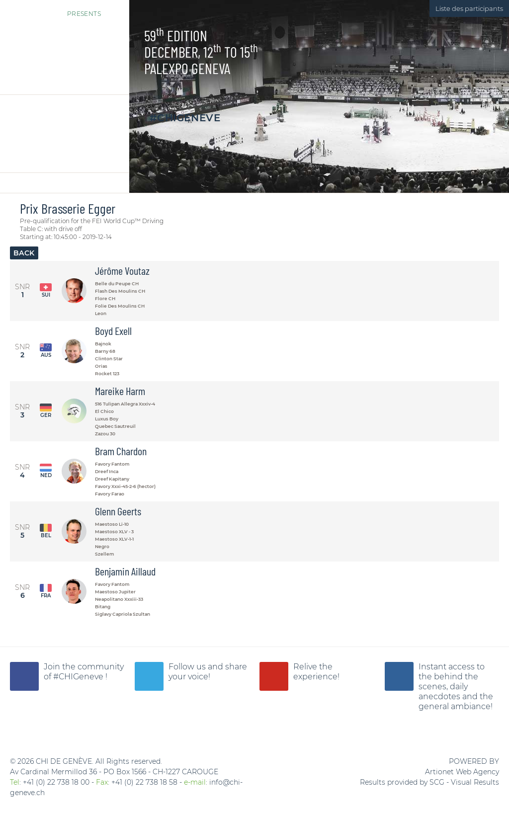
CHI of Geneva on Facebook (24, 676)
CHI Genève (64, 54)
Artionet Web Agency (462, 771)
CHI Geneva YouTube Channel (273, 676)
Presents (61, 9)
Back (24, 252)
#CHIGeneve (185, 118)
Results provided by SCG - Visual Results (429, 782)
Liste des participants (469, 8)
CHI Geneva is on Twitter (149, 676)
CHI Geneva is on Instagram (399, 676)
